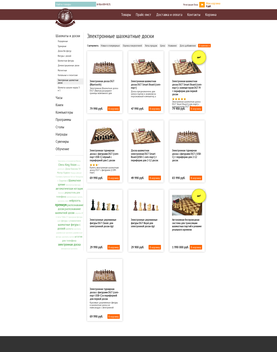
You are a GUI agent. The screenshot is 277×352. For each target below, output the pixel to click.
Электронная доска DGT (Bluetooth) (102, 82)
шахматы (69, 228)
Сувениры (62, 141)
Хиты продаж (151, 45)
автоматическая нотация (69, 188)
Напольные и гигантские (68, 75)
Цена (162, 45)
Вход (196, 4)
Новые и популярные (110, 45)
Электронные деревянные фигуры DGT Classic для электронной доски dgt (103, 223)
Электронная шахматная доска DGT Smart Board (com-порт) (146, 84)
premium (61, 169)
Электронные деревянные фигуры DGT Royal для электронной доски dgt (144, 223)
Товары (126, 14)
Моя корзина (213, 3)
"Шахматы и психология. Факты (69, 161)
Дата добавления (188, 45)
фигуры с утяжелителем (71, 220)
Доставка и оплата (169, 14)
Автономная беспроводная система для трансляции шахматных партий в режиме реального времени (187, 224)
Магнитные (62, 70)
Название (172, 45)
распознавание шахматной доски (68, 211)
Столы (60, 126)
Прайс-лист (143, 14)
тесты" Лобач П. (62, 217)
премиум (61, 204)
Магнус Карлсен (63, 172)
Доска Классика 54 (73, 168)
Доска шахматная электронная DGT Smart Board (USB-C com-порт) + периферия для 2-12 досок (144, 155)
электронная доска (69, 244)
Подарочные (63, 41)
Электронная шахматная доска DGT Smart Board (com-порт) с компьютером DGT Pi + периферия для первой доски (187, 87)
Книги (59, 104)
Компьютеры (64, 112)
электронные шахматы (69, 248)
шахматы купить (68, 237)
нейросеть (75, 201)
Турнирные (62, 46)
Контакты (193, 14)
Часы (59, 97)
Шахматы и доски (68, 35)
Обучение (62, 148)
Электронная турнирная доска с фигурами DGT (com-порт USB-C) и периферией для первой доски (104, 293)
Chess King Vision (67, 165)
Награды (61, 134)
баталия (61, 193)
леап (67, 201)
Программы (63, 119)
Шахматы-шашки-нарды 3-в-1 (69, 89)
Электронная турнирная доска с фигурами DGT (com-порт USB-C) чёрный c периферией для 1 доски (104, 155)
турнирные (72, 217)
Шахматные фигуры (66, 60)
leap (78, 165)
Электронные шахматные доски (68, 81)
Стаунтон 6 (63, 180)
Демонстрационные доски (68, 65)
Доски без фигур (64, 50)
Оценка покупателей (132, 45)
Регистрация (188, 4)
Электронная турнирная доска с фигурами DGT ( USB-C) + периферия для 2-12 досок (186, 155)
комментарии (72, 197)
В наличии (204, 45)
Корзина (210, 14)
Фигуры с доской (64, 55)
